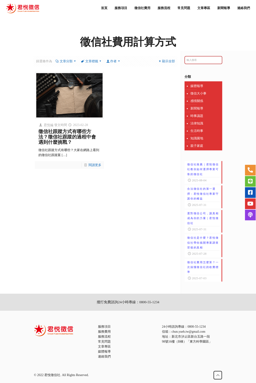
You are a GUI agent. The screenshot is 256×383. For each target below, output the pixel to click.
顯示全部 (166, 61)
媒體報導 (196, 86)
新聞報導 (196, 108)
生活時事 (196, 131)
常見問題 (104, 341)
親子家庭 (196, 146)
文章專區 (104, 346)
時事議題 (196, 116)
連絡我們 (104, 356)
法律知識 (196, 123)
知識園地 (196, 138)
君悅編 (48, 125)
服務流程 (104, 336)
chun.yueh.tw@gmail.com (188, 331)
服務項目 (104, 326)
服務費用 (104, 331)
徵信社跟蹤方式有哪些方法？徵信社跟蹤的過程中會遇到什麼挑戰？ (67, 137)
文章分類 (66, 61)
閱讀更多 (95, 165)
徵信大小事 (198, 93)
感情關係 (196, 101)
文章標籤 (91, 61)
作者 (113, 61)
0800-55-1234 (197, 326)
